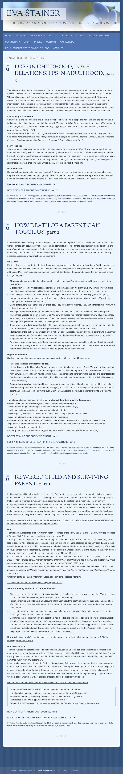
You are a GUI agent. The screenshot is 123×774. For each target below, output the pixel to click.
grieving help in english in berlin (37, 450)
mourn (46, 201)
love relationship (36, 201)
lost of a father (105, 198)
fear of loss (36, 198)
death (86, 196)
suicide (56, 453)
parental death (55, 201)
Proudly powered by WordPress (23, 770)
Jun (7, 66)
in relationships (37, 325)
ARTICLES (58, 48)
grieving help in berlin (15, 450)
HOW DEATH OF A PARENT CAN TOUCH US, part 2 (32, 190)
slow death (36, 453)
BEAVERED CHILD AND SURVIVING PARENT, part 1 (32, 184)
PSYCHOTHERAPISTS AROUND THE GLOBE (27, 48)
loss (84, 198)
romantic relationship (70, 201)
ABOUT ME (21, 35)
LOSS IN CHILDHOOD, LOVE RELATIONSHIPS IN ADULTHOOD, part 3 (64, 73)
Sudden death (47, 453)
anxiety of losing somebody (47, 196)
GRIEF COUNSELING (99, 35)
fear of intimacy (25, 198)
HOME (8, 35)
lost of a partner (23, 201)
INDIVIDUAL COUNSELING (44, 35)
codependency (77, 196)
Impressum (73, 770)
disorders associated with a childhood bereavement (89, 447)
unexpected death (80, 453)
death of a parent (96, 196)
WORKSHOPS (67, 42)
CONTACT (51, 42)
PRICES (38, 42)
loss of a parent (93, 198)
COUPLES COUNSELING (73, 35)
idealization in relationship (72, 198)
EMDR (27, 42)
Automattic (57, 770)
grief (43, 198)
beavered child (65, 196)
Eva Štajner (34, 14)
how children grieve (53, 198)
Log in (65, 770)
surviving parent (85, 201)
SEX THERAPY (12, 42)
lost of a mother (102, 450)
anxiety (73, 400)
